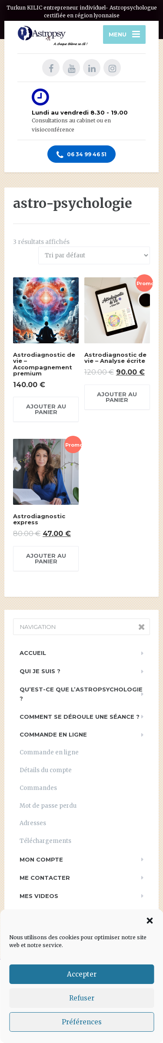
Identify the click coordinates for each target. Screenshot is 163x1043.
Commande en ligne (53, 734)
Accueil (33, 652)
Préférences (82, 1022)
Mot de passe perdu (48, 805)
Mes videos (39, 895)
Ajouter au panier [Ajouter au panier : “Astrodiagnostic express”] (46, 558)
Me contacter (45, 877)
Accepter (81, 974)
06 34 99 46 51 (81, 155)
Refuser (81, 998)
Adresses (33, 823)
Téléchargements (45, 841)
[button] (149, 920)
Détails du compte (46, 770)
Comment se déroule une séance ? (80, 716)
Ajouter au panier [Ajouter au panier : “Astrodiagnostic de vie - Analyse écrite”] (117, 397)
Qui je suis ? (40, 671)
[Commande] (94, 255)
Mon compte (41, 859)
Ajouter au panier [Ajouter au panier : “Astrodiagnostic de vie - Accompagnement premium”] (46, 409)
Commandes (38, 788)
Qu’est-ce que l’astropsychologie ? (81, 694)
